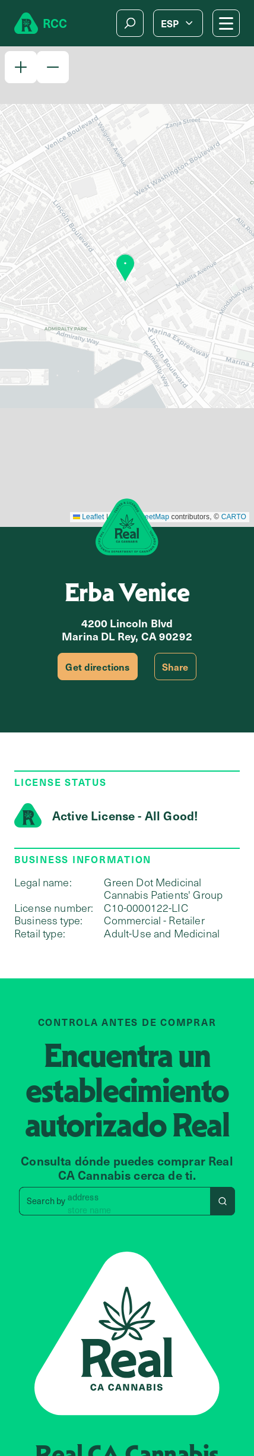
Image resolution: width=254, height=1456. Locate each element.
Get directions (97, 666)
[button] (21, 67)
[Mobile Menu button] (226, 23)
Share (175, 666)
